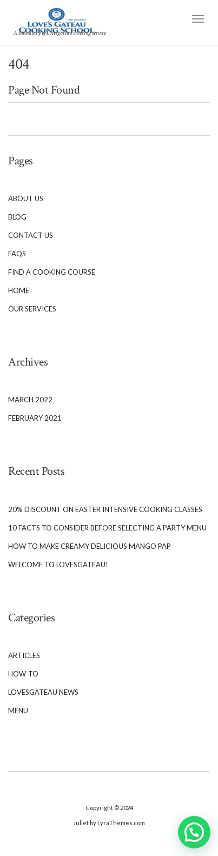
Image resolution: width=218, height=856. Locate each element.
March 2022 (30, 399)
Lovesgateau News (43, 692)
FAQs (17, 253)
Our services (32, 308)
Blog (17, 217)
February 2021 (35, 418)
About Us (25, 198)
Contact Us (30, 235)
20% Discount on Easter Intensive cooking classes (105, 509)
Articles (24, 655)
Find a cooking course (51, 272)
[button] (194, 832)
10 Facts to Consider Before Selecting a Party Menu (107, 527)
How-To (23, 673)
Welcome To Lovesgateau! (58, 564)
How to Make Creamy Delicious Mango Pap (89, 546)
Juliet (81, 822)
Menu (18, 710)
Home (18, 290)
